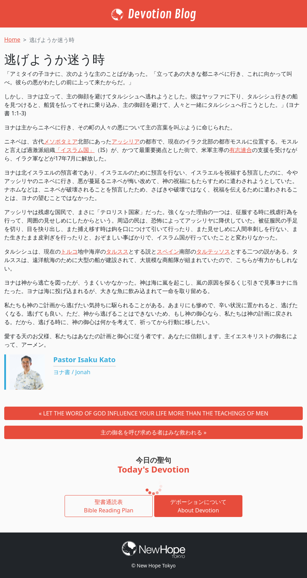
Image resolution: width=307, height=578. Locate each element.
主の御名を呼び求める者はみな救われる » (153, 432)
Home (12, 39)
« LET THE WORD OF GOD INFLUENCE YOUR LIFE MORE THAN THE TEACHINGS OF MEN (153, 413)
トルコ (69, 251)
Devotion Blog (162, 14)
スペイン (168, 251)
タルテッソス (213, 251)
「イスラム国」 (75, 150)
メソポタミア (61, 141)
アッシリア (126, 141)
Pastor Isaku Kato (84, 359)
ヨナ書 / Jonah (71, 372)
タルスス (117, 251)
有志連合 (240, 150)
